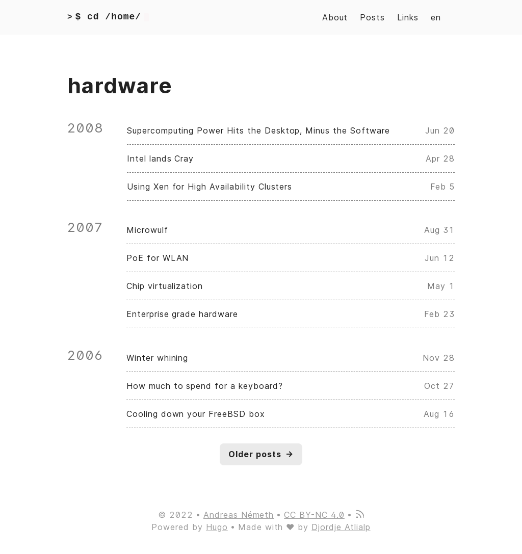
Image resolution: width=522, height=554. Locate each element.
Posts (372, 17)
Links (408, 17)
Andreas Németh (238, 515)
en (436, 17)
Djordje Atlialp (340, 527)
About (335, 17)
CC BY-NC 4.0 (314, 515)
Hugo (217, 527)
